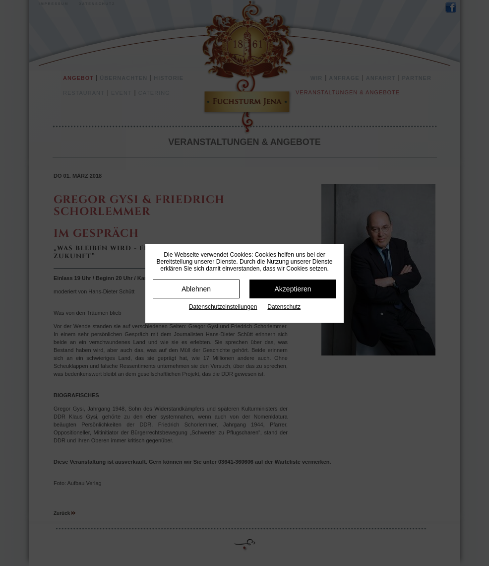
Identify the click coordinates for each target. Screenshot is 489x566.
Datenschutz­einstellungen (223, 306)
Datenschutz (284, 306)
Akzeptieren (293, 289)
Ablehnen (196, 289)
